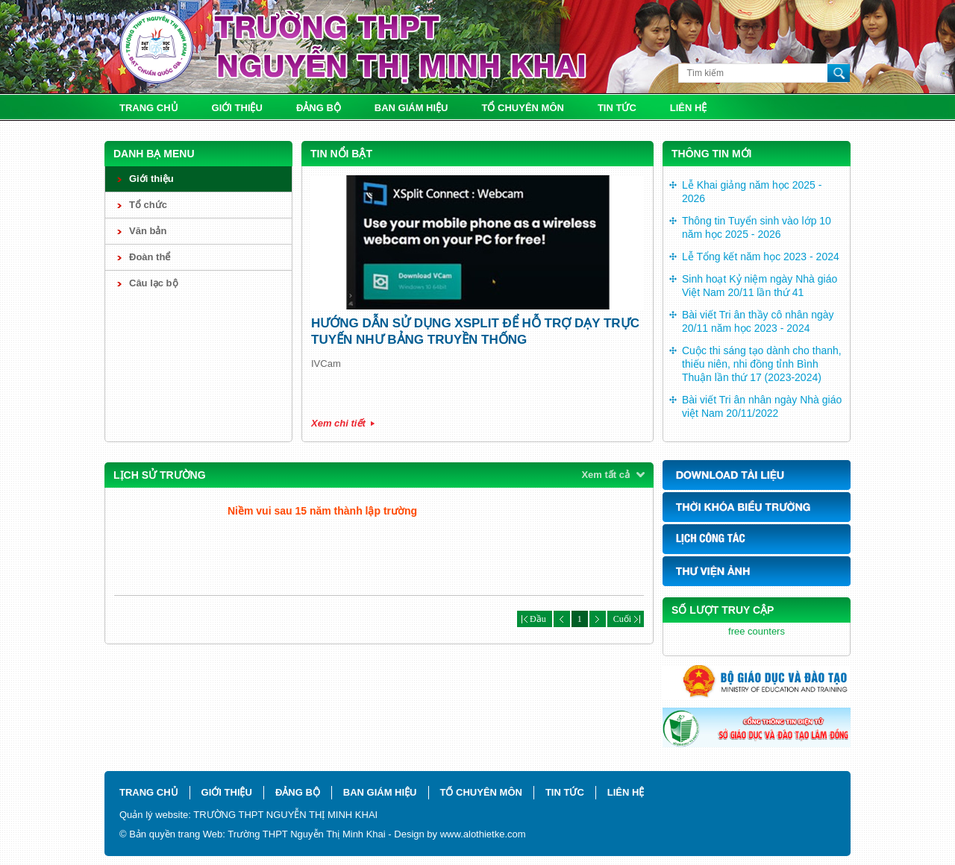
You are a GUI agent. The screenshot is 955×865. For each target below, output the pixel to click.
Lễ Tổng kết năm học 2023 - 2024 (760, 256)
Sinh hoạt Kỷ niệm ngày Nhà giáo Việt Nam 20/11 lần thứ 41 (759, 285)
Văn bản (147, 230)
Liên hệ (688, 107)
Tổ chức (148, 204)
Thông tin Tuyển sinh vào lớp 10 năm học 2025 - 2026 (756, 227)
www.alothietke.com (483, 834)
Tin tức (617, 107)
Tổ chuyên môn (523, 107)
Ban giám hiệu (411, 107)
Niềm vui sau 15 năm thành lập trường (322, 511)
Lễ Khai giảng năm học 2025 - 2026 (751, 191)
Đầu (534, 619)
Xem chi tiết (338, 423)
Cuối (625, 619)
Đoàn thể (149, 256)
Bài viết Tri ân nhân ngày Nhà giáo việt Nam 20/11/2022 (762, 406)
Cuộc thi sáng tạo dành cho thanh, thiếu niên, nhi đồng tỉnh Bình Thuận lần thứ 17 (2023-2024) (762, 364)
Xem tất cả (605, 474)
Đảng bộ (318, 107)
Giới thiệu (237, 107)
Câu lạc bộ (153, 283)
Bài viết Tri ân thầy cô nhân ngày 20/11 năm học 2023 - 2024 (758, 321)
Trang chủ (148, 107)
